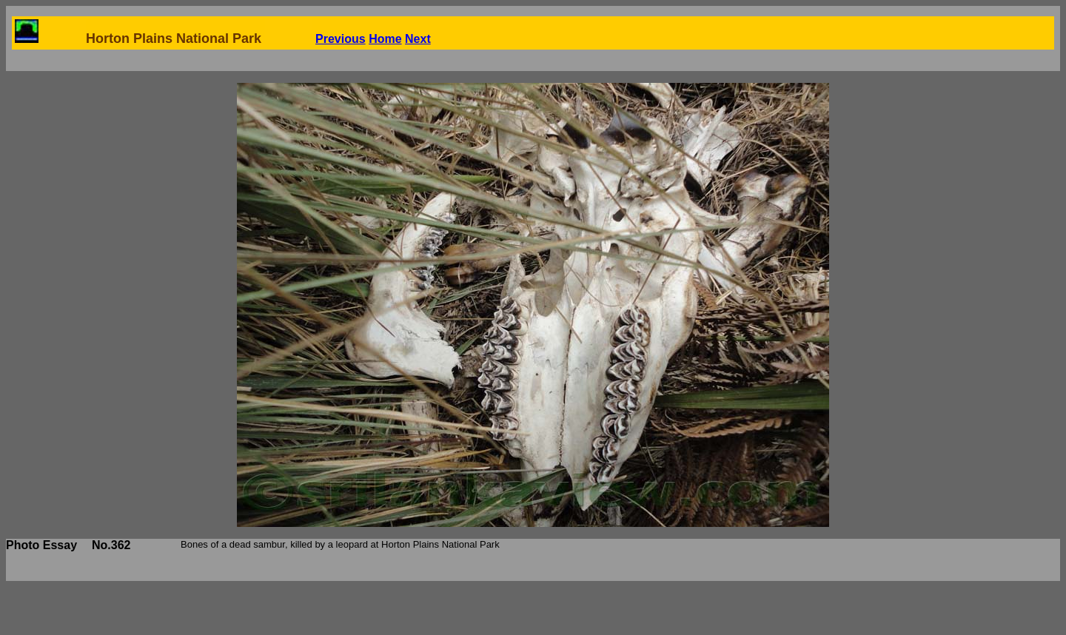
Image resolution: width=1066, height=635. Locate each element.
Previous (340, 39)
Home (385, 39)
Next (418, 39)
